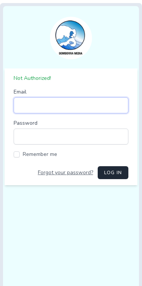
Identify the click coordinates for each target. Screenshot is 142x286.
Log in (113, 173)
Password (25, 123)
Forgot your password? (65, 172)
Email (20, 91)
